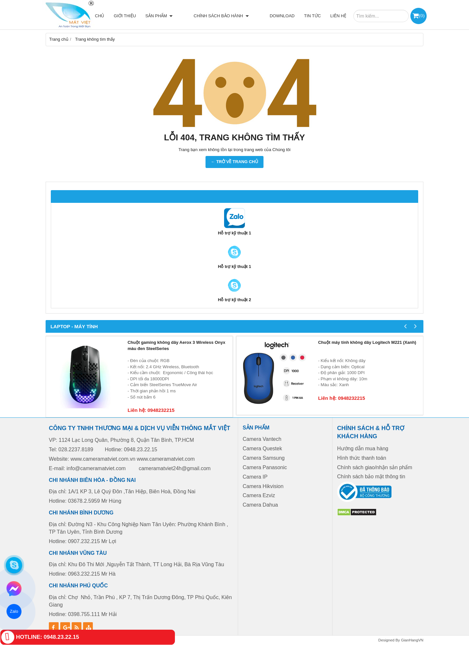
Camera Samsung (264, 458)
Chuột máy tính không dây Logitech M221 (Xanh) (367, 342)
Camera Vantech (262, 439)
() (421, 15)
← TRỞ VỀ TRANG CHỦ (234, 161)
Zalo (14, 611)
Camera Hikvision (263, 486)
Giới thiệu (147, 15)
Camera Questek (262, 448)
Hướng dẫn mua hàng (362, 448)
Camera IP (255, 477)
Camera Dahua (260, 505)
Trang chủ (114, 15)
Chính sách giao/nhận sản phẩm (374, 467)
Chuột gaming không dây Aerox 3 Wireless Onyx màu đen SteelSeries (176, 345)
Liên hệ (338, 15)
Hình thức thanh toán (361, 458)
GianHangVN (412, 640)
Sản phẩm (181, 15)
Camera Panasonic (265, 467)
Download (282, 15)
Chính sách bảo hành (232, 15)
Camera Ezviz (260, 495)
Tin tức (312, 15)
